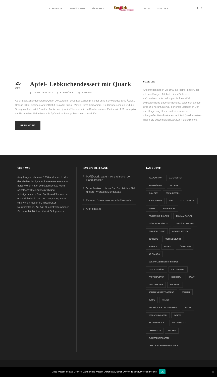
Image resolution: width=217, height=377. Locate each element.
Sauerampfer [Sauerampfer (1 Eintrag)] (156, 285)
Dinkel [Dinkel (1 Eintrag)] (152, 208)
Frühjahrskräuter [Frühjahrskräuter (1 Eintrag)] (159, 216)
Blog (147, 8)
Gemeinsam (93, 208)
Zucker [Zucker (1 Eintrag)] (172, 330)
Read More (27, 125)
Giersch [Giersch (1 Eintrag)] (153, 246)
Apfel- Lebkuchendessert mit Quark (80, 84)
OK (162, 371)
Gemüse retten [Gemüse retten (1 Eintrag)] (180, 231)
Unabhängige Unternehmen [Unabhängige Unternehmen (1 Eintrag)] (163, 308)
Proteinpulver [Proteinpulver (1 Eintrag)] (156, 277)
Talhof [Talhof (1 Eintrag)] (166, 300)
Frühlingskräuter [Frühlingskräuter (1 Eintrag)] (158, 224)
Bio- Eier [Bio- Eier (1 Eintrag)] (174, 185)
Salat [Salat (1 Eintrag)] (191, 277)
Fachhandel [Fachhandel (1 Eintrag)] (169, 208)
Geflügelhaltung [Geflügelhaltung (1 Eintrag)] (185, 224)
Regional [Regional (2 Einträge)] (176, 277)
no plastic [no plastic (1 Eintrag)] (154, 254)
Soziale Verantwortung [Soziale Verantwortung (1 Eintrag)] (161, 292)
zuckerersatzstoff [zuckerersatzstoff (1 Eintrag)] (159, 338)
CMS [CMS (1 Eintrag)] (171, 201)
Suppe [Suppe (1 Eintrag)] (152, 300)
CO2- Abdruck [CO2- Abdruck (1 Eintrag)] (188, 201)
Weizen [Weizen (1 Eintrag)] (177, 315)
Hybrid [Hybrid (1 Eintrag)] (167, 246)
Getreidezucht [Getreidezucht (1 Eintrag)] (173, 239)
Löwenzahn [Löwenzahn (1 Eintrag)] (185, 246)
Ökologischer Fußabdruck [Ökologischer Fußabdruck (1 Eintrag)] (163, 346)
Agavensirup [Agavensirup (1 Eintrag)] (155, 178)
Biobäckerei (77, 8)
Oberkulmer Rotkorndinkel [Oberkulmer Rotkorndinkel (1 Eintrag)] (163, 262)
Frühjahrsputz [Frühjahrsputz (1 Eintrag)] (184, 216)
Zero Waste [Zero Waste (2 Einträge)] (155, 330)
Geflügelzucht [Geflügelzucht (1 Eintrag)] (157, 231)
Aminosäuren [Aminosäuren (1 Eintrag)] (155, 185)
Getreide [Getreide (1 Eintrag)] (153, 239)
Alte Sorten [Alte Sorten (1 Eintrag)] (175, 178)
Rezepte (87, 92)
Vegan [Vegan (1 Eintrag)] (188, 308)
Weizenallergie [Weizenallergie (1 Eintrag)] (157, 323)
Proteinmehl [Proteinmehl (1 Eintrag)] (178, 269)
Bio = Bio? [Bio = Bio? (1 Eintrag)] (153, 193)
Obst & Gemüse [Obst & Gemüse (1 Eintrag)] (156, 269)
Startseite (55, 8)
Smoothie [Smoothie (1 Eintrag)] (175, 285)
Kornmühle (67, 92)
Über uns (98, 8)
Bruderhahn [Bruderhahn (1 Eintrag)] (155, 201)
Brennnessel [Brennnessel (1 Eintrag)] (173, 193)
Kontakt (162, 8)
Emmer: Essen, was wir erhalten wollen (109, 200)
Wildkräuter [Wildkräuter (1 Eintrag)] (179, 323)
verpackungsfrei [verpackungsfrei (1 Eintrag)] (158, 315)
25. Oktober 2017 (43, 92)
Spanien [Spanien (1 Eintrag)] (186, 292)
